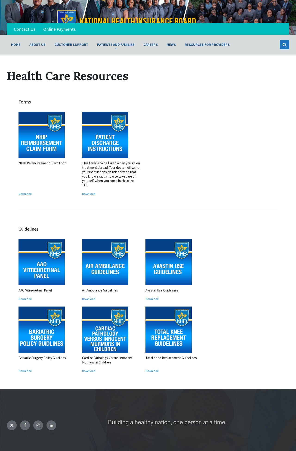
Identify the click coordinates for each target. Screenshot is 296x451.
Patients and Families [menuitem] (115, 44)
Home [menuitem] (15, 44)
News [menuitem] (171, 44)
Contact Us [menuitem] (24, 29)
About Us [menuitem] (37, 44)
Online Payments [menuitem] (59, 29)
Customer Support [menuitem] (71, 44)
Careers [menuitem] (151, 44)
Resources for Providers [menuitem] (207, 44)
